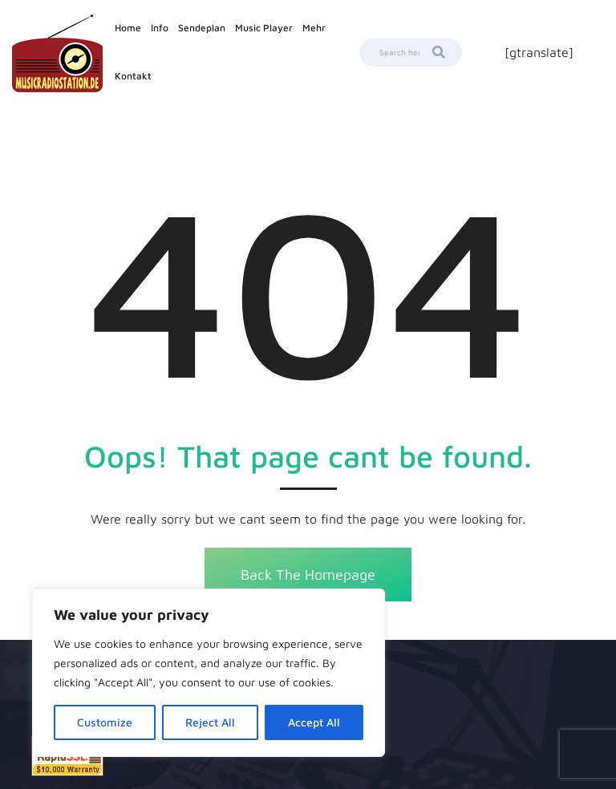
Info (159, 28)
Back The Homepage (308, 574)
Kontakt (133, 76)
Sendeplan (201, 28)
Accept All (314, 722)
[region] (208, 673)
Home (128, 28)
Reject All (210, 722)
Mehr (314, 28)
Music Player (264, 28)
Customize (104, 722)
